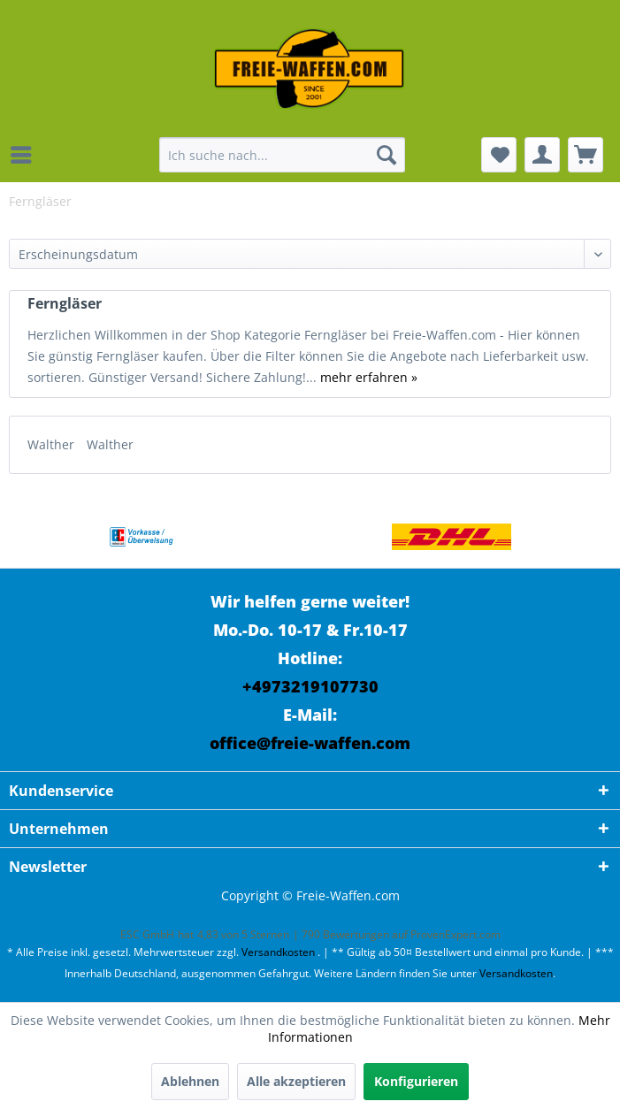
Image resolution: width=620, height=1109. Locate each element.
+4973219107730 (310, 686)
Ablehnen (190, 1081)
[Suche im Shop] (282, 154)
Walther (52, 444)
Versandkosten (278, 952)
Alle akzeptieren (296, 1081)
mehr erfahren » (368, 377)
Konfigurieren (416, 1081)
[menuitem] (25, 154)
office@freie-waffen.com (310, 742)
